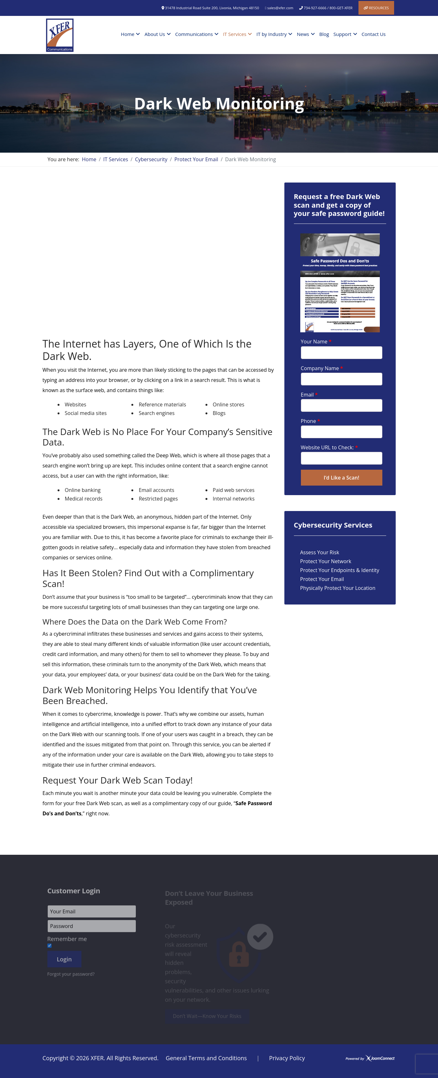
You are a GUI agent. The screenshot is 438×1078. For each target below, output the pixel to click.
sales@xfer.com (280, 7)
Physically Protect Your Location (338, 587)
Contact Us (374, 34)
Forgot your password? (71, 976)
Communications (194, 34)
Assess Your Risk (319, 552)
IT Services (234, 34)
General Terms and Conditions (206, 1058)
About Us (154, 34)
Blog (324, 34)
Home (127, 34)
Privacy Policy (287, 1058)
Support (342, 34)
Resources (379, 7)
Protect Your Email (322, 579)
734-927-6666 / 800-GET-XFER (328, 7)
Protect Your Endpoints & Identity (339, 570)
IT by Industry (271, 34)
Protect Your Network (325, 561)
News (303, 34)
